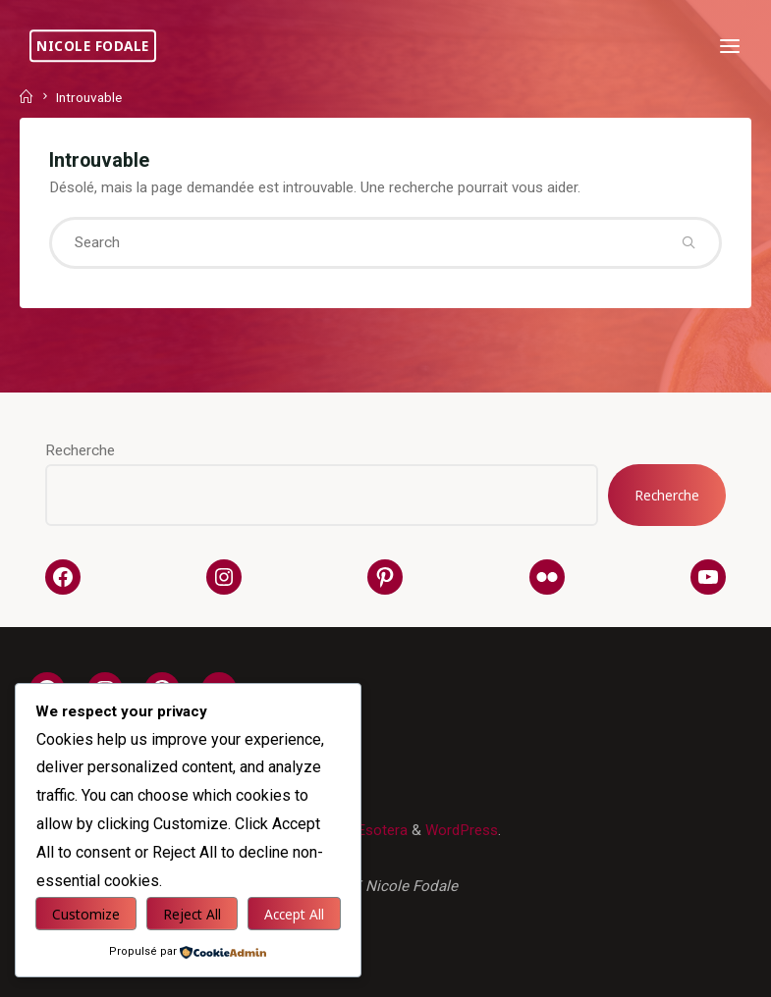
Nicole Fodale (92, 45)
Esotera (380, 830)
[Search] (688, 243)
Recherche (80, 450)
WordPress (461, 830)
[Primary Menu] (730, 46)
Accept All (294, 914)
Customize (86, 914)
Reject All (192, 914)
